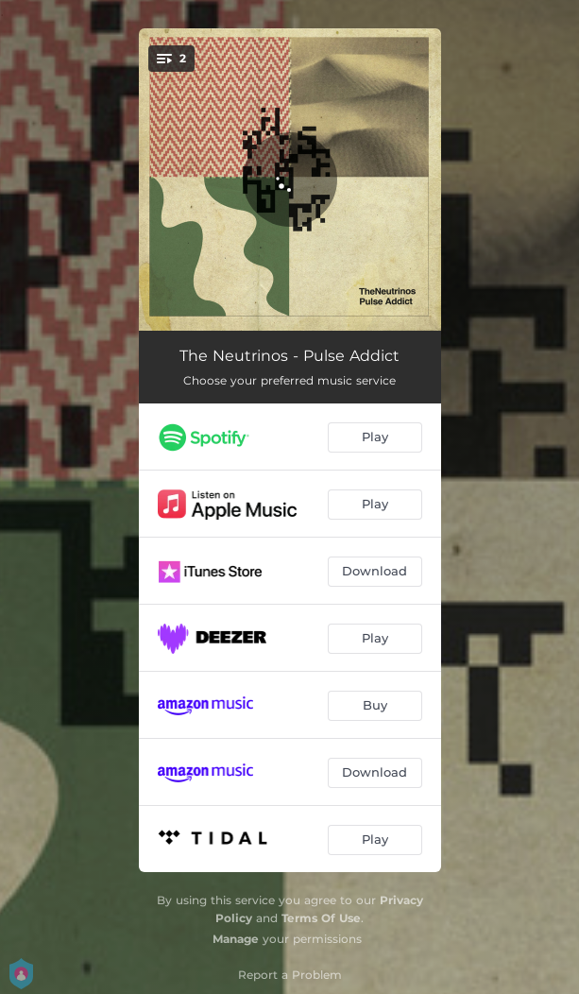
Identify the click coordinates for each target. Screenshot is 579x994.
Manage (236, 939)
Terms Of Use (321, 918)
